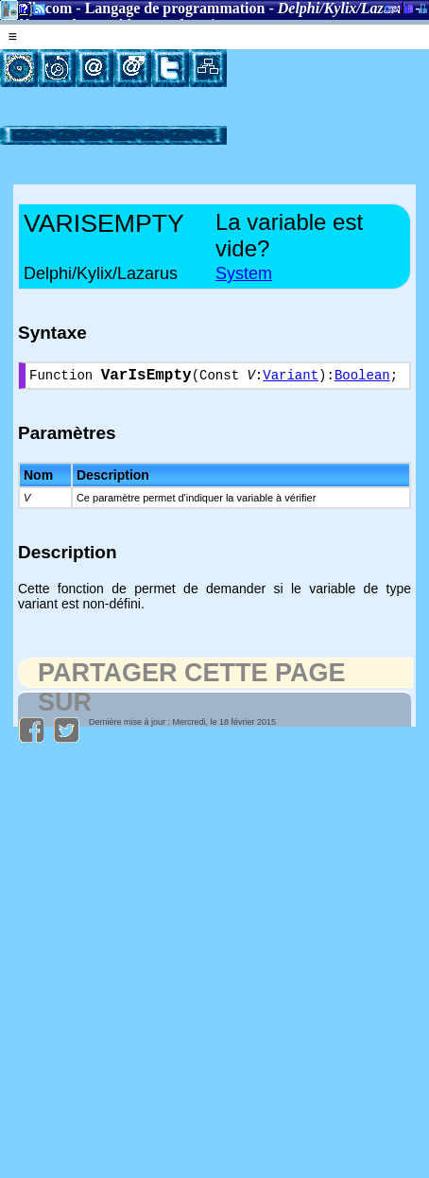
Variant (290, 378)
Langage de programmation (175, 8)
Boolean (362, 378)
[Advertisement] (290, 108)
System (243, 273)
